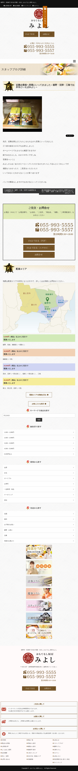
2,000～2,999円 (9, 438)
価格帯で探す (32, 749)
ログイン (36, 5)
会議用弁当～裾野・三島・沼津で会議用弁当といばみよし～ (20, 190)
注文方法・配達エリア (34, 756)
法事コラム (57, 749)
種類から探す (32, 746)
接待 (5, 519)
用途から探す (32, 743)
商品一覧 (30, 740)
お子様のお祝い (9, 524)
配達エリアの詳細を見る (38, 395)
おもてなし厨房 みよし (36, 768)
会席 (5, 467)
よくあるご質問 (6, 749)
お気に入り (57, 756)
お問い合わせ (6, 759)
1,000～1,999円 (9, 432)
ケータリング (8, 494)
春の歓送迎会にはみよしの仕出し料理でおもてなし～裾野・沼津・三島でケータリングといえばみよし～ (58, 191)
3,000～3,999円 (9, 443)
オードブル (7, 478)
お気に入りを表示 (38, 404)
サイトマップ (27, 5)
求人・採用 (5, 756)
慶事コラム (57, 746)
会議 (5, 514)
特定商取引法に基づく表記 (62, 759)
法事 (5, 535)
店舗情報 (30, 759)
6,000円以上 (8, 454)
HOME (4, 740)
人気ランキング (32, 753)
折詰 (5, 500)
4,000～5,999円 (9, 448)
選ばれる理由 (6, 743)
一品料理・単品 (9, 489)
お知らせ (56, 740)
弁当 (5, 473)
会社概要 (17, 5)
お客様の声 (8, 5)
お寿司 (6, 484)
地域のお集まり (9, 541)
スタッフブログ (58, 743)
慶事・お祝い (8, 530)
